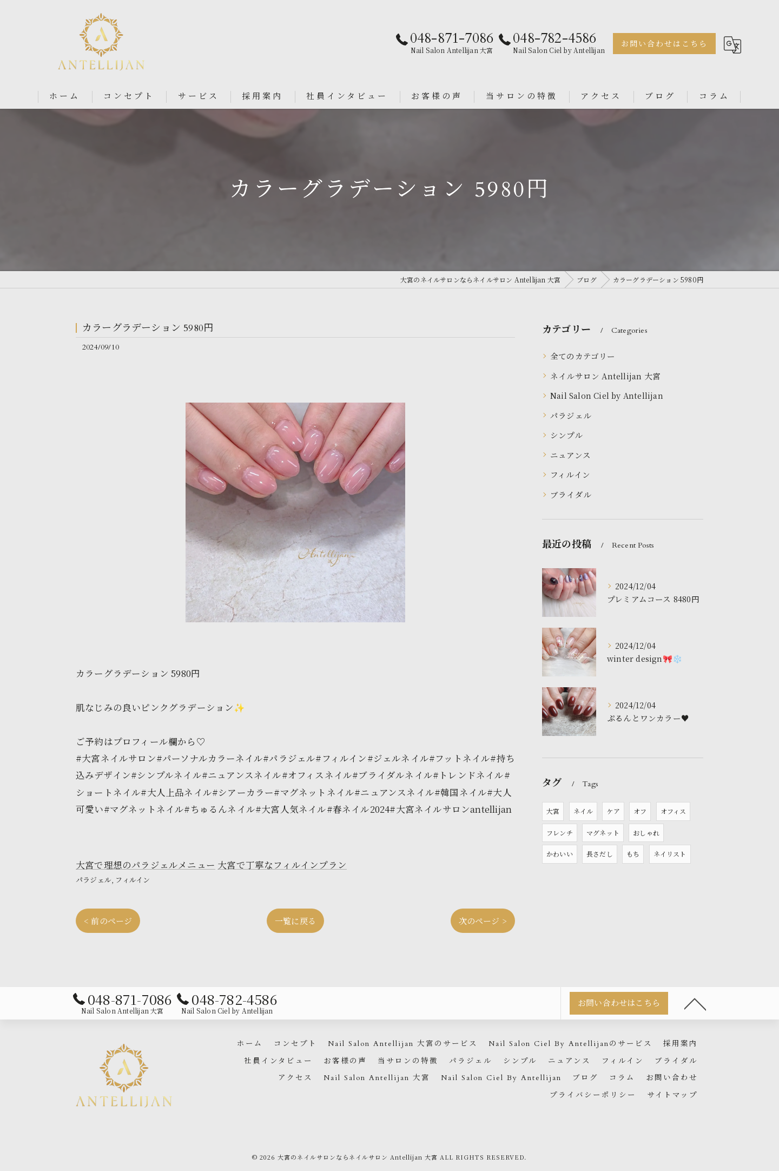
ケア (612, 810)
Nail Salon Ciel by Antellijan (606, 395)
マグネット (602, 832)
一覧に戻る (295, 920)
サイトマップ (672, 1095)
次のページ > (483, 920)
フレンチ (559, 832)
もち (632, 853)
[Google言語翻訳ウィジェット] (732, 45)
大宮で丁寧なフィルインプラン (282, 864)
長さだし (599, 853)
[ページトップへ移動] (695, 1003)
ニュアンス (570, 454)
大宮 (552, 810)
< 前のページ (108, 920)
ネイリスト (669, 853)
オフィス (673, 810)
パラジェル (93, 879)
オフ (639, 810)
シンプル (566, 434)
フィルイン (132, 879)
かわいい (559, 853)
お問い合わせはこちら (664, 44)
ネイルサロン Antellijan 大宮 (605, 375)
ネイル (583, 810)
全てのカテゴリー (583, 355)
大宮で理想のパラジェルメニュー (145, 864)
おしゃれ (646, 832)
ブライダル (570, 494)
